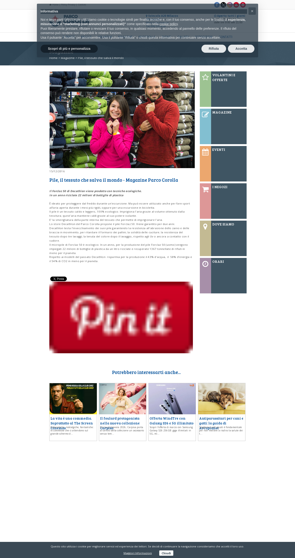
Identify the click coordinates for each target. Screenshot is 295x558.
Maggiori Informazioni (138, 553)
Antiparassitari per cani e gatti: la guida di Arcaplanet (221, 423)
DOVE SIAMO (223, 224)
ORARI (218, 261)
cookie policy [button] (168, 24)
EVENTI (218, 149)
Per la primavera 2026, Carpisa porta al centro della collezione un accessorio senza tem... (122, 430)
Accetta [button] (241, 48)
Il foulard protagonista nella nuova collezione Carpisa (120, 423)
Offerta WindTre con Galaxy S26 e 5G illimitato (172, 420)
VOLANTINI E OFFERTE (223, 77)
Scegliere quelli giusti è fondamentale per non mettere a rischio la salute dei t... (221, 430)
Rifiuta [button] (214, 48)
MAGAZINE (222, 112)
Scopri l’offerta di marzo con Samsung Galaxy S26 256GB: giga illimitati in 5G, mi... (171, 430)
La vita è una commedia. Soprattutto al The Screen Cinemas (71, 423)
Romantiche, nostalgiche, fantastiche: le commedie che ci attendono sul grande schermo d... (72, 430)
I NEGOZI (219, 186)
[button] (252, 11)
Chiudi (166, 553)
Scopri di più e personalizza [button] (69, 48)
